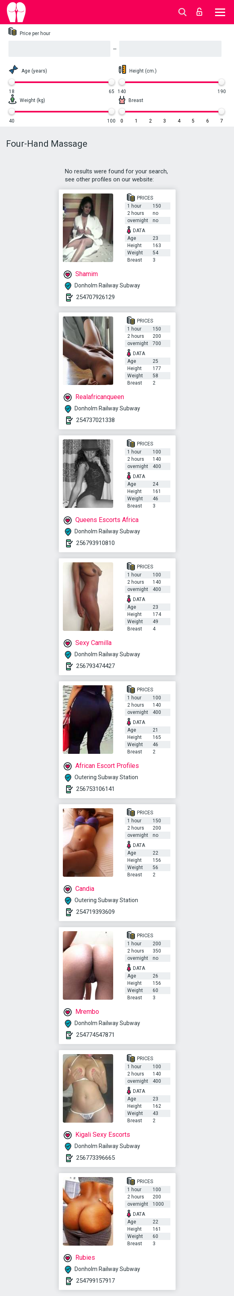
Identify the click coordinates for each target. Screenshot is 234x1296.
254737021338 (95, 420)
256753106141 (95, 789)
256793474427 (95, 666)
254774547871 (95, 1034)
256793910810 (95, 543)
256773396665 (95, 1157)
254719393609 (95, 911)
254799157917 (95, 1280)
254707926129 (95, 297)
